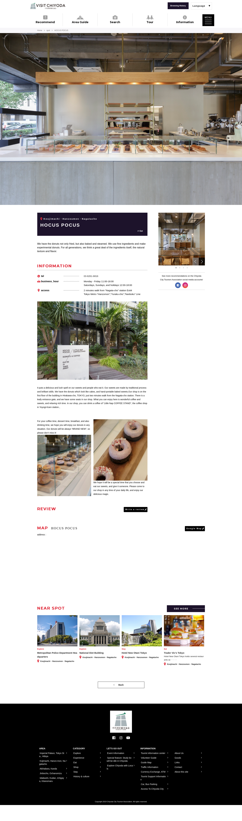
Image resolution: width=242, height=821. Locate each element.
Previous (195, 261)
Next (202, 261)
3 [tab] (183, 267)
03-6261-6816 (91, 276)
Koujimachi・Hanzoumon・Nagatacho (70, 219)
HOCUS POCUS (60, 225)
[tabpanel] (181, 239)
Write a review (134, 509)
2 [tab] (179, 267)
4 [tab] (187, 267)
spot (48, 30)
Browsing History (178, 6)
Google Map (194, 528)
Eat (141, 231)
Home (39, 30)
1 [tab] (176, 267)
